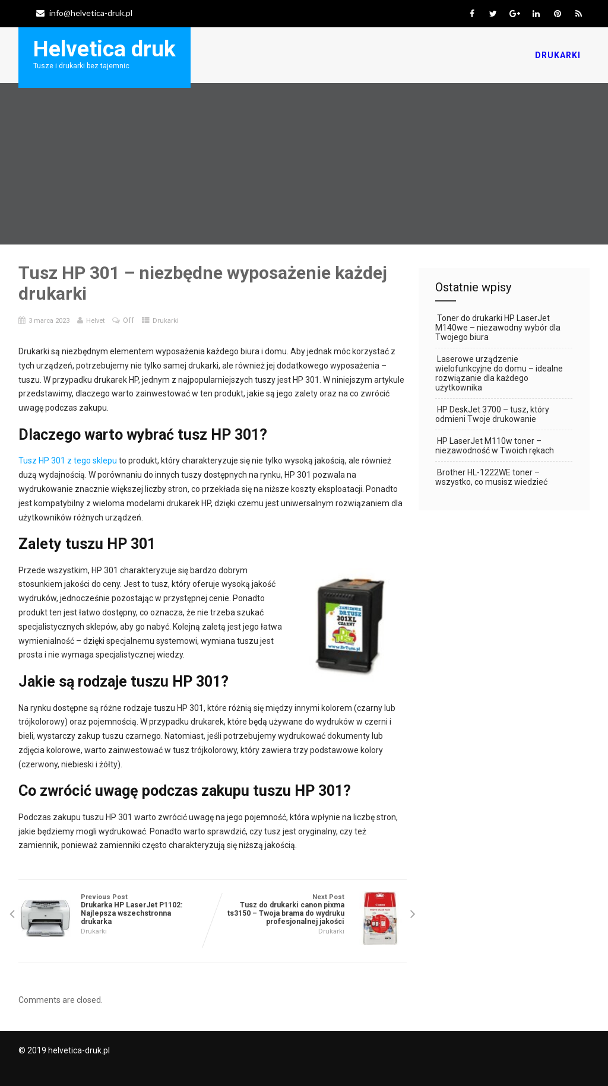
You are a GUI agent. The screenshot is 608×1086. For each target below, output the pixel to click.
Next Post (310, 909)
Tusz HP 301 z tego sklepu (67, 460)
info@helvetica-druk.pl (84, 13)
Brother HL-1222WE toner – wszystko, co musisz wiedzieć (491, 477)
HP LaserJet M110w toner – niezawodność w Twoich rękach (494, 445)
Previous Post (115, 909)
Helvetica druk (104, 49)
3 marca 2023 (48, 320)
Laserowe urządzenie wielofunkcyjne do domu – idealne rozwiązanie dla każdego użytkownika (499, 373)
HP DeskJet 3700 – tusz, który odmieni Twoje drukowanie (492, 414)
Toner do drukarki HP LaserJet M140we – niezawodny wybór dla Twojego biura (497, 327)
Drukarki (558, 55)
